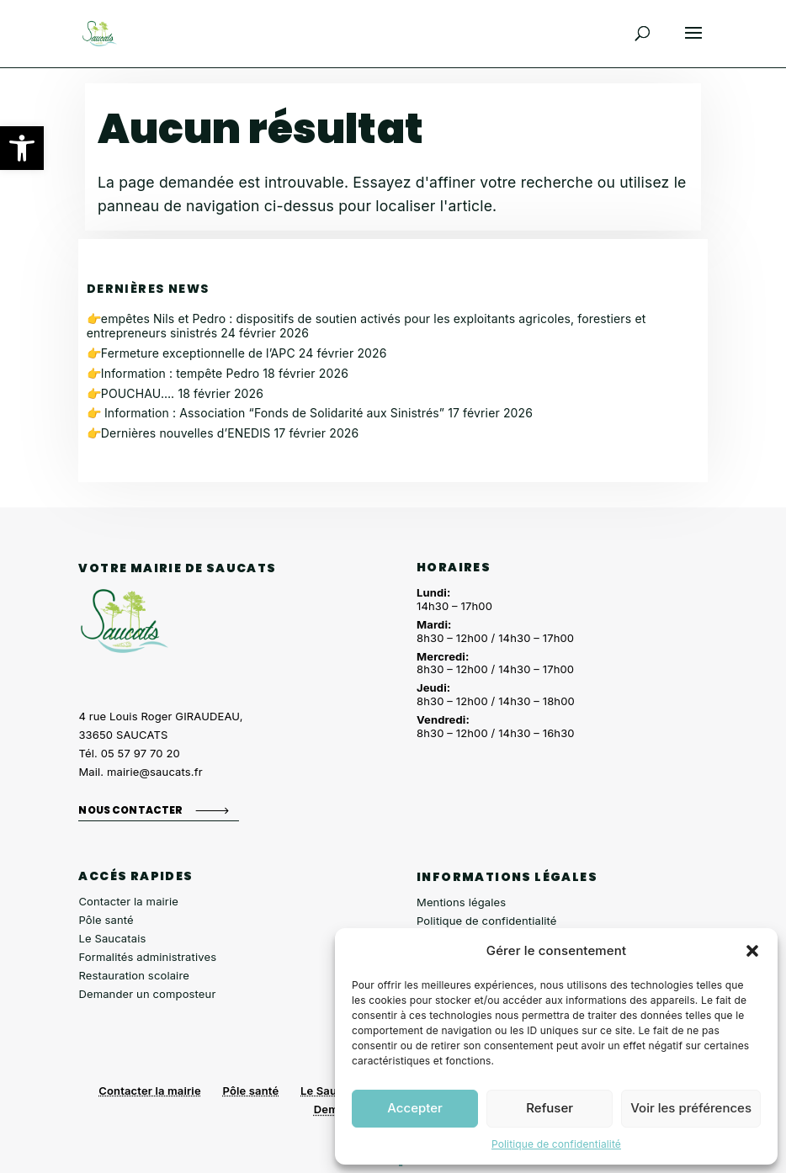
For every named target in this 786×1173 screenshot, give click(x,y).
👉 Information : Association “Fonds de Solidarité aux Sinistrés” (265, 413)
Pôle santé (105, 919)
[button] (22, 148)
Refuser (549, 1108)
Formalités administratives (147, 956)
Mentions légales (461, 902)
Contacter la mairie (128, 901)
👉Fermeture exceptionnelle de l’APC (191, 353)
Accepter (415, 1108)
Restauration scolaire (133, 975)
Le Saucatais (112, 938)
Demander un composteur (146, 993)
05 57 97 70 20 (140, 753)
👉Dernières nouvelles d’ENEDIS (179, 433)
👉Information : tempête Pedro (173, 373)
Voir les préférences (690, 1108)
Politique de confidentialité (556, 1144)
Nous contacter (130, 810)
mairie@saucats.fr (155, 771)
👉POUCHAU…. (131, 393)
